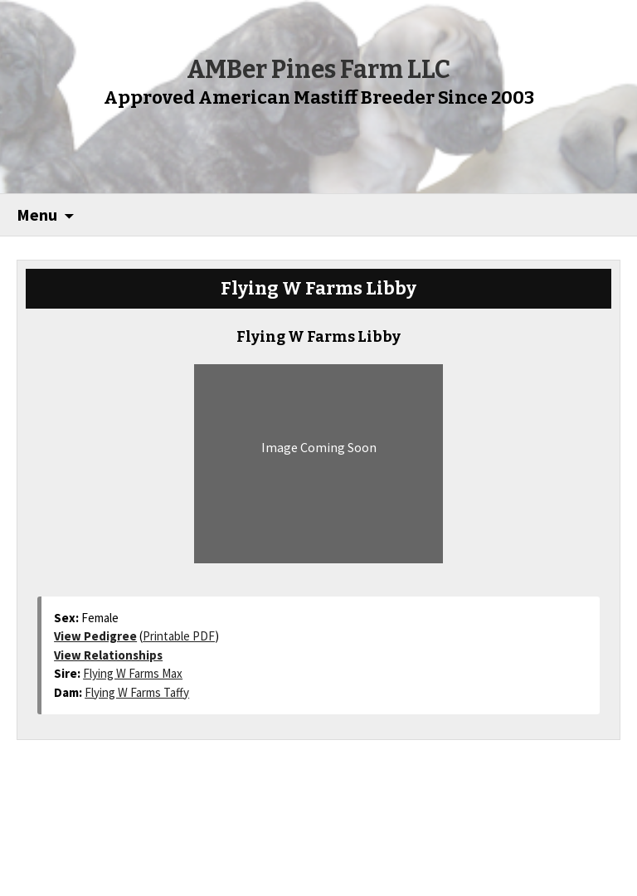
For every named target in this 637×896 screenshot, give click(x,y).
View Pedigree (95, 636)
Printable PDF (179, 636)
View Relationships (108, 655)
